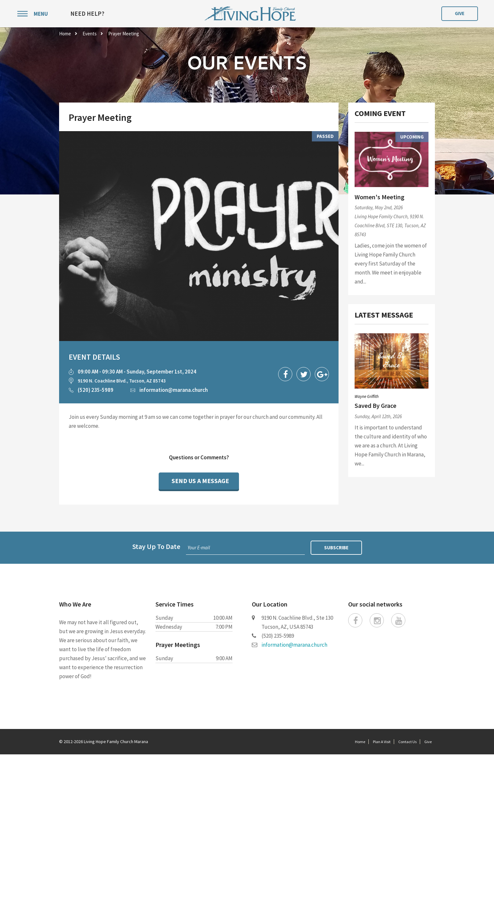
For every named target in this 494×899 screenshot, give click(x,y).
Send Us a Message (200, 625)
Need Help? (87, 14)
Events (90, 34)
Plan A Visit (382, 886)
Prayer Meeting (123, 34)
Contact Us (407, 886)
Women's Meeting (379, 197)
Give (459, 13)
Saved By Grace (375, 405)
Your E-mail (199, 692)
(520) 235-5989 (95, 389)
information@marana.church (173, 389)
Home (65, 34)
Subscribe (336, 692)
